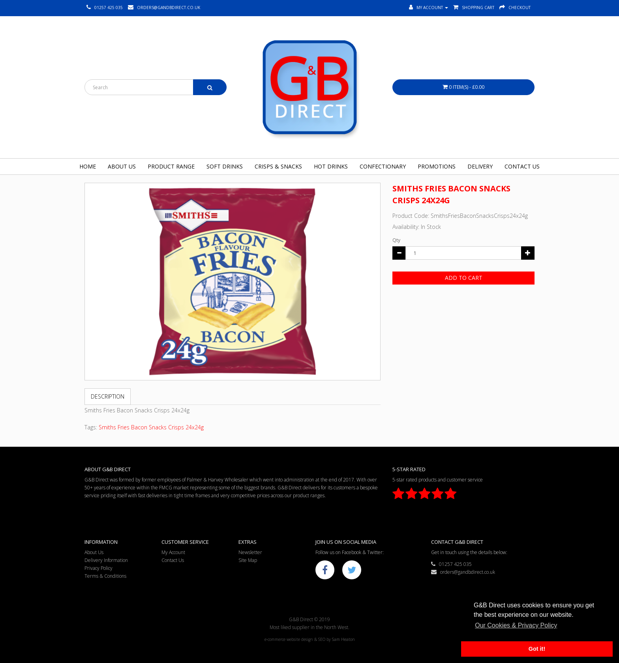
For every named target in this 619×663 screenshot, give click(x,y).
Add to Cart (463, 277)
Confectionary (383, 166)
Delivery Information (106, 560)
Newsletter (250, 552)
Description (107, 396)
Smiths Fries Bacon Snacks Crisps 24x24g (151, 427)
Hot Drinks (331, 166)
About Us (122, 166)
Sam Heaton (343, 639)
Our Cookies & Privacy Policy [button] (516, 625)
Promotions (437, 166)
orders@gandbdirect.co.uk (463, 572)
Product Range (171, 166)
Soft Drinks (224, 166)
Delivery (480, 166)
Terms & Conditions (105, 576)
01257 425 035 (451, 564)
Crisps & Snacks (278, 166)
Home (87, 166)
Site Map (247, 560)
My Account (173, 552)
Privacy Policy (98, 568)
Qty (396, 240)
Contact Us (522, 166)
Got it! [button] (537, 649)
